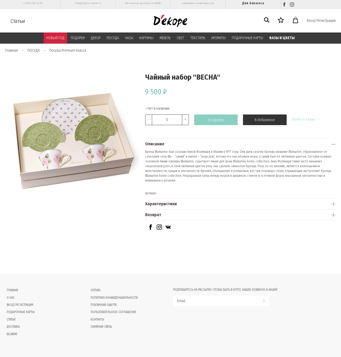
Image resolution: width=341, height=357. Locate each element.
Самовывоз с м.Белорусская (198, 3)
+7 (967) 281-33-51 (33, 3)
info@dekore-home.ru (87, 3)
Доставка (13, 327)
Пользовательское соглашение (113, 312)
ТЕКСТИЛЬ (197, 38)
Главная (11, 50)
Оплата (95, 290)
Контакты (97, 319)
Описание (154, 143)
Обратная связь (101, 327)
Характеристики (161, 203)
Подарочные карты (21, 312)
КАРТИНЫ (146, 38)
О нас (11, 297)
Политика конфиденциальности (114, 297)
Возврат (153, 214)
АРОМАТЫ (218, 38)
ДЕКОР (95, 38)
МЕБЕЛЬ (165, 38)
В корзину (216, 120)
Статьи (18, 21)
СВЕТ (180, 38)
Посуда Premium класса (67, 50)
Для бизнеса (253, 3)
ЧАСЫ (129, 38)
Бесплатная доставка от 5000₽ (143, 3)
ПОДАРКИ (78, 38)
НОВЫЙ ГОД (55, 38)
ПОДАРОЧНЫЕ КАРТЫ (247, 38)
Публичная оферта (104, 305)
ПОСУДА (113, 38)
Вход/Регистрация (321, 20)
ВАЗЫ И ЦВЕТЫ (282, 38)
